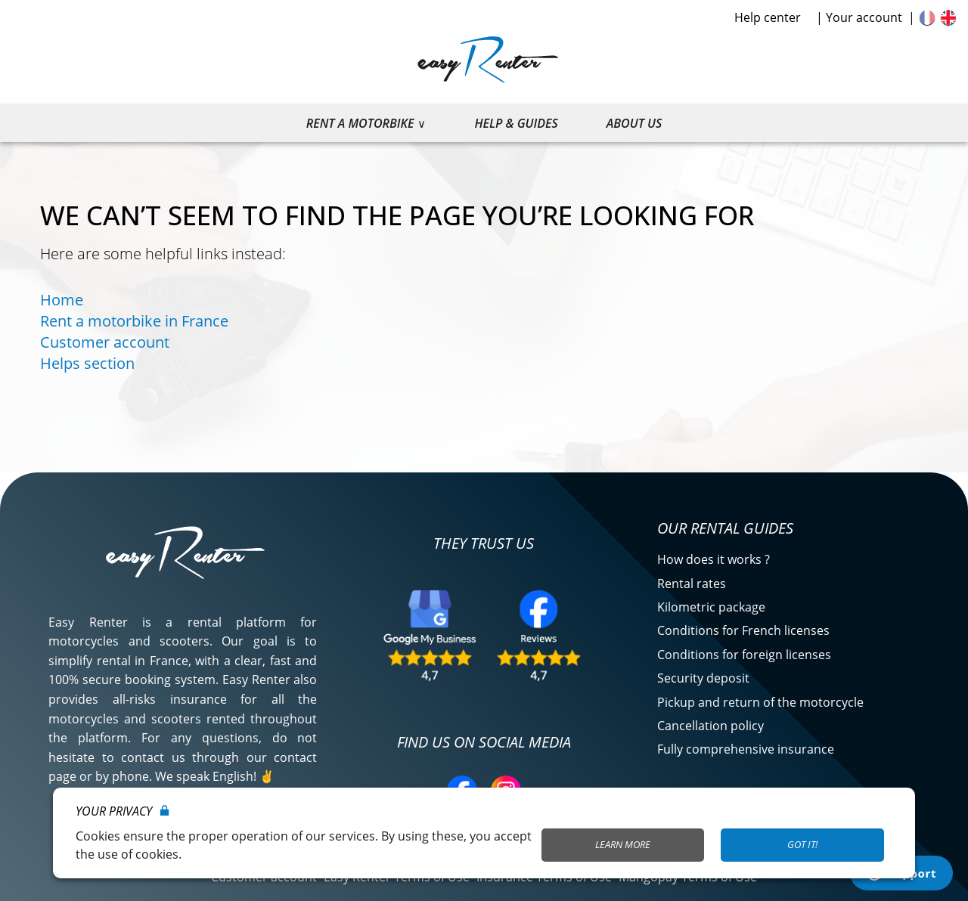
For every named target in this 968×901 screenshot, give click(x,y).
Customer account (104, 342)
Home (61, 299)
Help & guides (515, 123)
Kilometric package (711, 607)
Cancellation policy (710, 725)
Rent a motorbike (360, 123)
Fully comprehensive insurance (745, 749)
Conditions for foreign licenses (744, 654)
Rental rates (691, 583)
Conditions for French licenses (743, 630)
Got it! (802, 844)
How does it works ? (713, 559)
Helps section (87, 363)
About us (634, 123)
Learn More (622, 844)
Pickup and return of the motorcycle (760, 702)
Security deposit (703, 678)
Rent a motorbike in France (134, 321)
